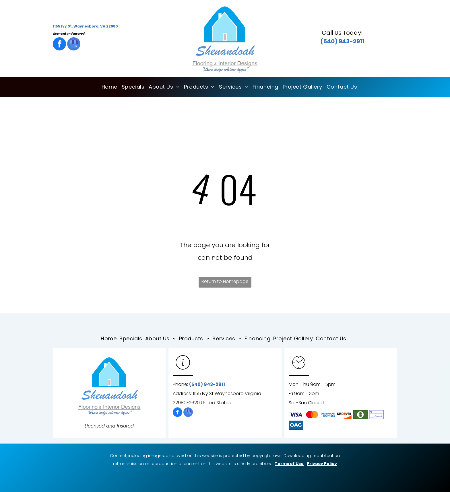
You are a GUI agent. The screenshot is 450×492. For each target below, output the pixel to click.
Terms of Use (289, 463)
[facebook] (59, 44)
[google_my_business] (73, 44)
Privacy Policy (322, 463)
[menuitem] (107, 87)
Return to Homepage (225, 281)
